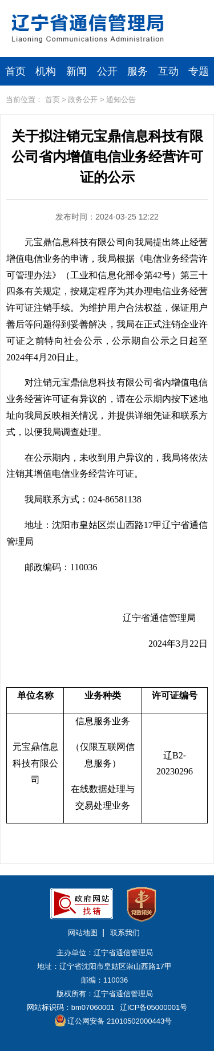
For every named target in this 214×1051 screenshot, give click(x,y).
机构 (45, 71)
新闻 (76, 71)
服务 (137, 71)
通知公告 (121, 99)
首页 (15, 71)
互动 (168, 71)
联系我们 (125, 932)
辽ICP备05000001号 (154, 1007)
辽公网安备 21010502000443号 (113, 1020)
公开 (107, 71)
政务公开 (83, 99)
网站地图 (83, 932)
